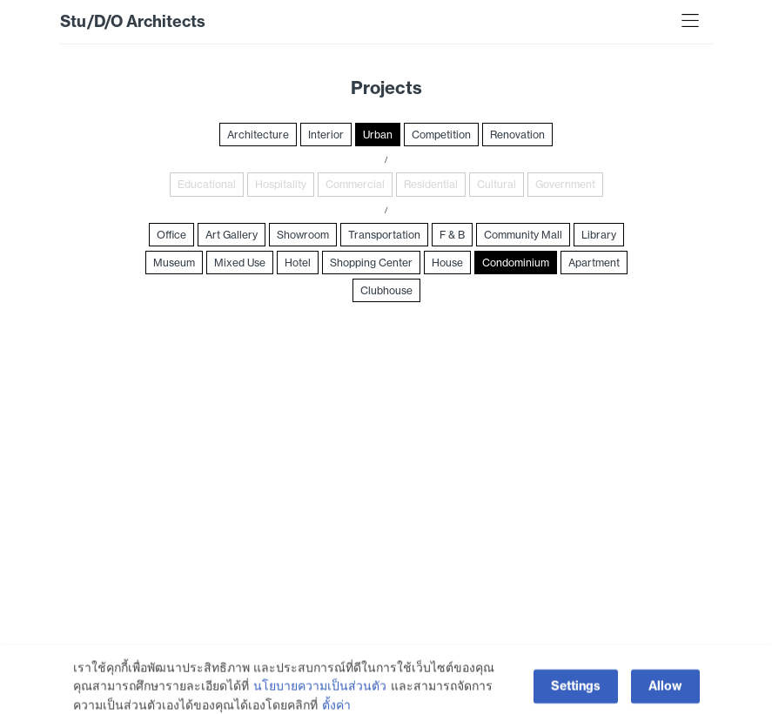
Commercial (355, 184)
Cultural (496, 184)
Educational (207, 184)
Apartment (594, 262)
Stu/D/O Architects (132, 21)
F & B (452, 234)
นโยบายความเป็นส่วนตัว (319, 698)
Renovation (517, 134)
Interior (326, 134)
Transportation (384, 234)
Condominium (515, 262)
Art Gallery (231, 234)
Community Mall (523, 234)
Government (565, 184)
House (447, 262)
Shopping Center (371, 262)
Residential (431, 184)
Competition (441, 134)
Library (598, 234)
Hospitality (280, 184)
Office (171, 234)
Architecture (258, 134)
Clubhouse (386, 290)
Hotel (298, 262)
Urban (378, 134)
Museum (174, 262)
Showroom (303, 234)
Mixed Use (239, 262)
